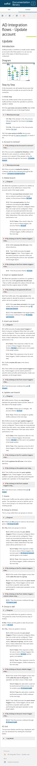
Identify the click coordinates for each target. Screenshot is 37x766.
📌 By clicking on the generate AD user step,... (17, 291)
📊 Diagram (9, 181)
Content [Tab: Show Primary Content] (27, 9)
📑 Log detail (9, 738)
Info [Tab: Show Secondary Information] (9, 9)
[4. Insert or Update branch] (16, 173)
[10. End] (14, 129)
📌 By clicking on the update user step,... (19, 468)
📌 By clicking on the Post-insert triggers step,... (18, 381)
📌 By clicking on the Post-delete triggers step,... (18, 265)
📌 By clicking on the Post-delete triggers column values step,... (18, 595)
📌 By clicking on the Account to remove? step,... (18, 146)
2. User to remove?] (20, 135)
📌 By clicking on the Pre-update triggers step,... (18, 456)
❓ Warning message (12, 115)
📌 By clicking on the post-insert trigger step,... (17, 715)
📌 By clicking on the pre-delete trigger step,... (17, 670)
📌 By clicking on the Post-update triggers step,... (15, 484)
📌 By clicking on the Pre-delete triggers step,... (17, 240)
